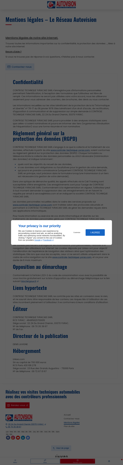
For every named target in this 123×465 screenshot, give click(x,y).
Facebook (47, 240)
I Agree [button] (95, 232)
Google (37, 240)
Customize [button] (77, 232)
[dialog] (61, 232)
